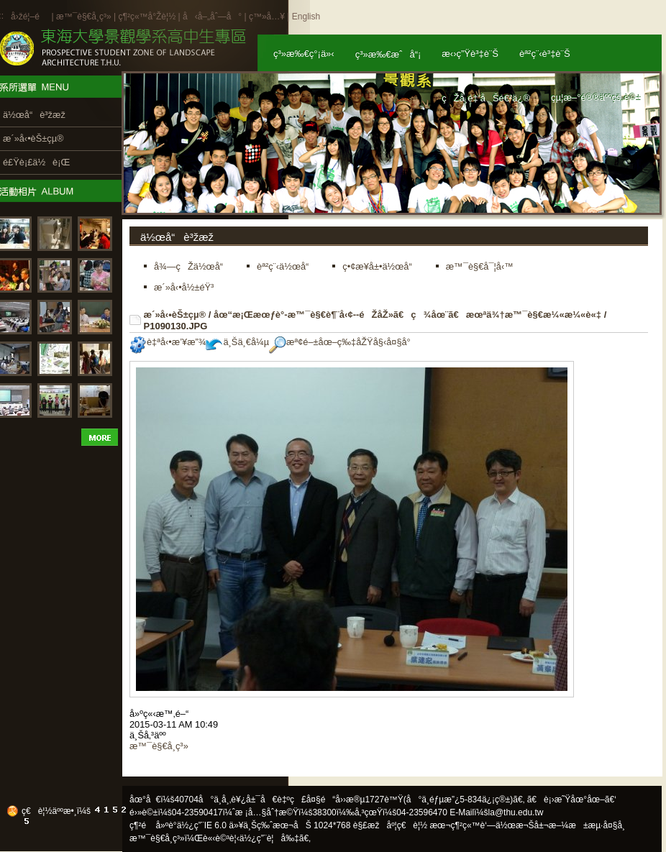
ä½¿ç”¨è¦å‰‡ (269, 838)
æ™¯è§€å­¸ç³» (85, 17)
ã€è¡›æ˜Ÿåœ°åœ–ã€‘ (571, 799)
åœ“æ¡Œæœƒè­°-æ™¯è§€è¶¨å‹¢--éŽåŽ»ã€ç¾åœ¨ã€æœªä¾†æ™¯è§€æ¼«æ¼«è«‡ (407, 314)
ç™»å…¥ (267, 17)
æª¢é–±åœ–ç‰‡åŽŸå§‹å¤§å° (343, 341)
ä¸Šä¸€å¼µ (237, 341)
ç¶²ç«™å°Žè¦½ (146, 17)
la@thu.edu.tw (516, 812)
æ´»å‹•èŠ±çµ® (175, 314)
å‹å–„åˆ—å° (212, 17)
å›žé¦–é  (30, 17)
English (306, 17)
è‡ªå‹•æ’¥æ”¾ (167, 341)
